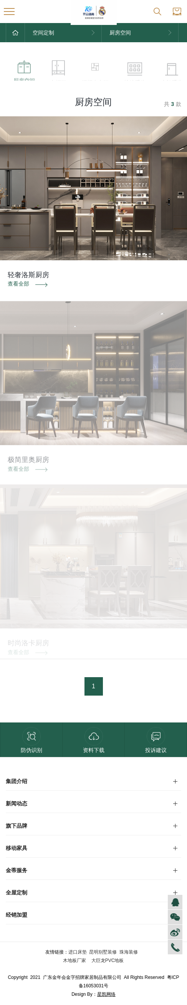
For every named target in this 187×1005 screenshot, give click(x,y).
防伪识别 (31, 740)
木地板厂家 (75, 960)
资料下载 (93, 740)
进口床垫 (77, 952)
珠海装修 (128, 952)
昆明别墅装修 (103, 952)
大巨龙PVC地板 (107, 960)
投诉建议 (156, 740)
